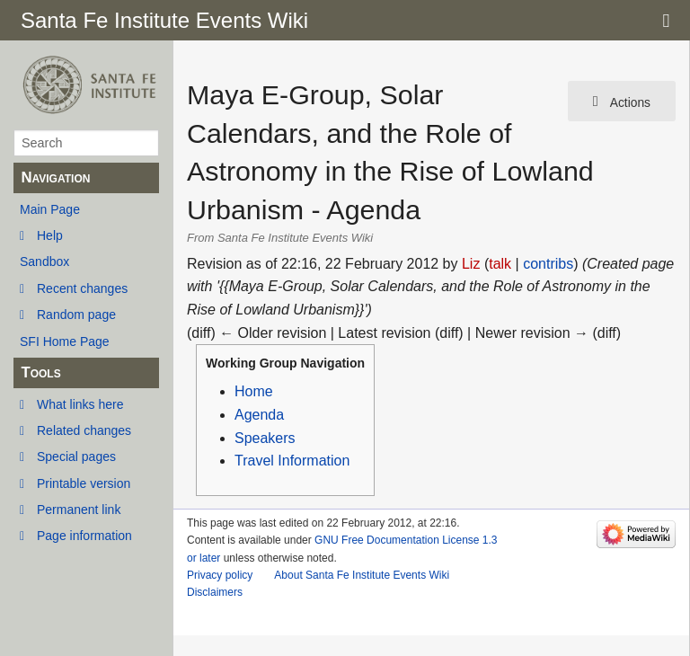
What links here (80, 404)
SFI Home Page (65, 341)
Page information (84, 535)
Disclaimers (215, 592)
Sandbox (44, 261)
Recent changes (82, 288)
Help (50, 235)
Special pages (76, 456)
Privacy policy (219, 575)
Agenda (259, 414)
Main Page (50, 209)
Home (253, 391)
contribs (548, 263)
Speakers (265, 438)
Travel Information (291, 460)
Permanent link (78, 509)
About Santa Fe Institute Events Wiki (361, 575)
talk (500, 263)
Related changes (84, 430)
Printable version (83, 483)
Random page (76, 314)
